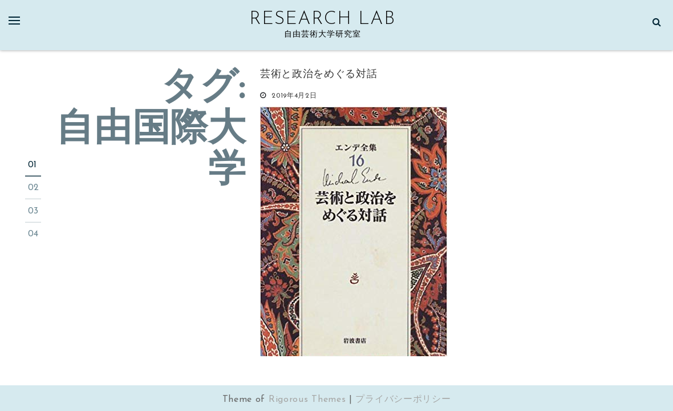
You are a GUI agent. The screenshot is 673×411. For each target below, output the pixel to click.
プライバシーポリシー (403, 399)
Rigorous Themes (307, 399)
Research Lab (322, 19)
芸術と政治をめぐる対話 (319, 74)
